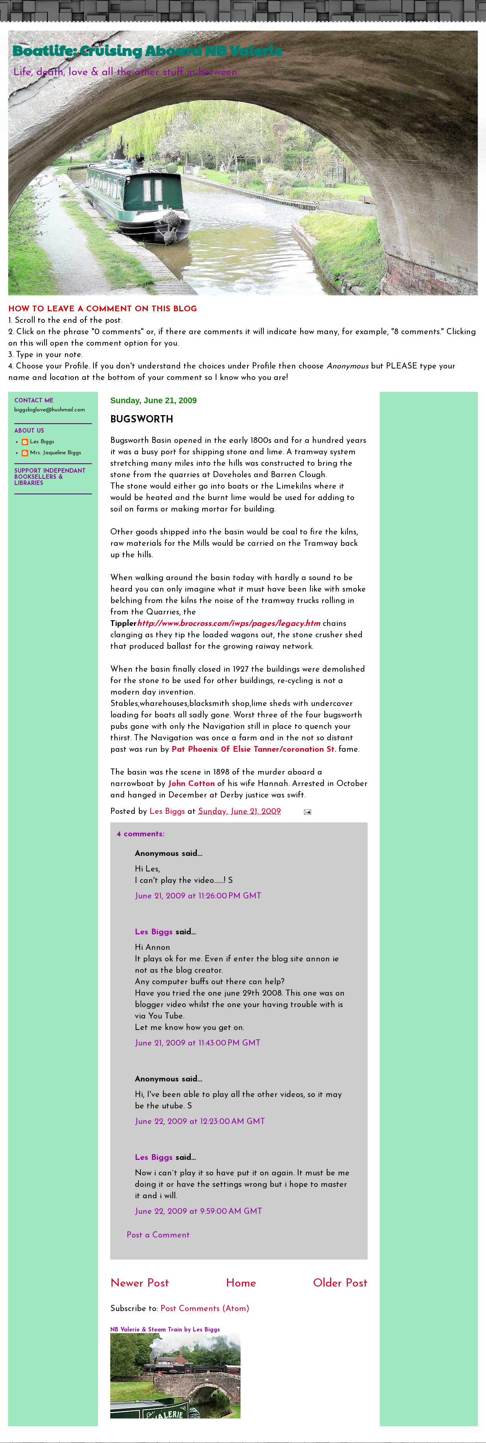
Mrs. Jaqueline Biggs (55, 453)
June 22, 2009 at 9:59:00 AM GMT (198, 1212)
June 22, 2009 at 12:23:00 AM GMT (200, 1122)
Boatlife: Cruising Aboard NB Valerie (147, 50)
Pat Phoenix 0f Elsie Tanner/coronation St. (254, 750)
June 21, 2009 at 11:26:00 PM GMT (198, 896)
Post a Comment (158, 1235)
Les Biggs (154, 932)
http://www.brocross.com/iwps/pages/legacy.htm (228, 624)
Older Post (340, 1283)
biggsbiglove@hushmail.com (49, 410)
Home (241, 1283)
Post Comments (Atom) (205, 1309)
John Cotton (191, 784)
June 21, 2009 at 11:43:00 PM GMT (198, 1043)
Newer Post (139, 1283)
